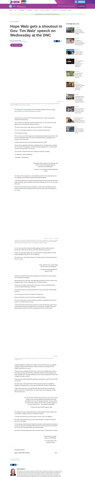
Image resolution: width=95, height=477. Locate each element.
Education (77, 109)
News (10, 13)
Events (53, 457)
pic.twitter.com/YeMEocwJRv (45, 156)
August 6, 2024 (48, 375)
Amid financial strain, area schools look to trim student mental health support (79, 113)
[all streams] (81, 9)
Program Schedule (39, 462)
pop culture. (17, 180)
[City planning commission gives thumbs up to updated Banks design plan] (70, 43)
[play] (11, 9)
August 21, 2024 (48, 250)
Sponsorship (63, 13)
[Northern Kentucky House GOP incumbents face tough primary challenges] (70, 64)
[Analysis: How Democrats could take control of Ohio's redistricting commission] (70, 87)
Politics (76, 61)
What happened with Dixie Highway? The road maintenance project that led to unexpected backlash (79, 101)
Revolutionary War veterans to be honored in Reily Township (79, 78)
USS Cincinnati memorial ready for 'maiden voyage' (79, 55)
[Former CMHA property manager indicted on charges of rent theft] (70, 32)
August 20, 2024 (50, 410)
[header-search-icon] (76, 3)
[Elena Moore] (13, 440)
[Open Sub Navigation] (12, 12)
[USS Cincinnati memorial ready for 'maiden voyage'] (70, 54)
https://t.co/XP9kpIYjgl (50, 406)
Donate (83, 3)
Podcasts (29, 13)
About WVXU (38, 459)
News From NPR (14, 24)
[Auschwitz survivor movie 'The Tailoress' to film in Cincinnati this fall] (70, 132)
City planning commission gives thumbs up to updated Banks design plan (80, 45)
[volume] (14, 9)
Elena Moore (18, 43)
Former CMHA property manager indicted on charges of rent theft (80, 34)
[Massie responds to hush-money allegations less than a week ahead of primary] (70, 122)
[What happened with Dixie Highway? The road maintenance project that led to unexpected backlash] (70, 99)
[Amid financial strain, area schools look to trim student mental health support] (70, 112)
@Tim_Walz (30, 365)
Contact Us (54, 459)
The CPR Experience (39, 457)
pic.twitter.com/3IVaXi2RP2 (47, 372)
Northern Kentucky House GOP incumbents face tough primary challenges (79, 66)
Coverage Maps (71, 459)
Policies (53, 465)
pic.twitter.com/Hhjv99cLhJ (49, 245)
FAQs (69, 462)
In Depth (76, 97)
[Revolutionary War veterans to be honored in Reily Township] (70, 76)
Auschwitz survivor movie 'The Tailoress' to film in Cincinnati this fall (79, 133)
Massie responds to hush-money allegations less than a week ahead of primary (80, 123)
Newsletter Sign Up (39, 465)
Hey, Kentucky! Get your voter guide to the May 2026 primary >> (47, 17)
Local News (77, 30)
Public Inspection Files (72, 457)
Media (76, 129)
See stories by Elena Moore (24, 446)
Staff (69, 465)
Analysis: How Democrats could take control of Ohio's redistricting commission (79, 89)
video (18, 125)
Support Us (55, 13)
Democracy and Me (55, 462)
